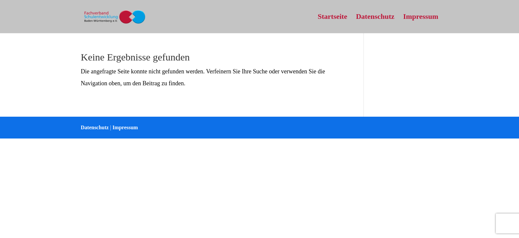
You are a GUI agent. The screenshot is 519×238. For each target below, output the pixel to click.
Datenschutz (375, 17)
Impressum (420, 17)
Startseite (332, 17)
